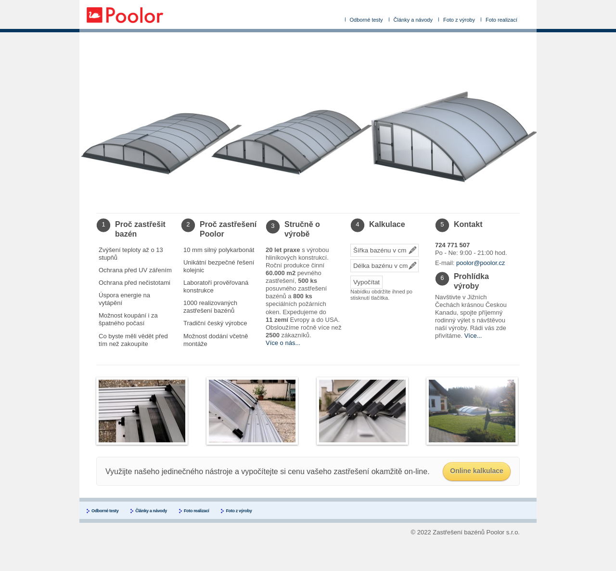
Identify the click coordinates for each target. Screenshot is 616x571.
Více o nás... (283, 342)
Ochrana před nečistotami (134, 282)
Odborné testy (366, 20)
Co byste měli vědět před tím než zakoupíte (133, 339)
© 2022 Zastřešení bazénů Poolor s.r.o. (465, 532)
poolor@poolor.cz (480, 262)
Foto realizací (501, 20)
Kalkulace (387, 224)
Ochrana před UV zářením (135, 270)
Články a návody (413, 20)
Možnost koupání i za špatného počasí (128, 319)
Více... (473, 335)
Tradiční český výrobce (215, 323)
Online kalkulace (476, 471)
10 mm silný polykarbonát (218, 249)
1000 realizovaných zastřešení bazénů (210, 306)
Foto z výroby (459, 20)
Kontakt (468, 224)
